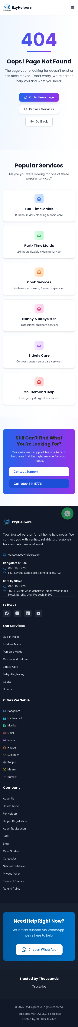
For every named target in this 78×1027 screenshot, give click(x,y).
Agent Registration (14, 828)
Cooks (7, 681)
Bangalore (11, 710)
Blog (6, 843)
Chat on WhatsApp (39, 949)
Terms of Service (13, 881)
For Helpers (10, 813)
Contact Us (10, 858)
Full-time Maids (12, 644)
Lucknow (11, 754)
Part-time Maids (12, 651)
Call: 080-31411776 (28, 484)
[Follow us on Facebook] (7, 613)
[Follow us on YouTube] (38, 613)
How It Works (11, 806)
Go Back (39, 121)
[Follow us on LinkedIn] (28, 613)
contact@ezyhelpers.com (24, 554)
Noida (9, 740)
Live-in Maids (11, 636)
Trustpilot (39, 986)
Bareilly (10, 776)
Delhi (8, 732)
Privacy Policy (12, 873)
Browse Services (39, 109)
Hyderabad (12, 718)
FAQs (6, 836)
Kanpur (9, 762)
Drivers (7, 689)
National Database (14, 866)
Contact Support (26, 471)
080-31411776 (17, 568)
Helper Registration (15, 821)
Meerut (9, 769)
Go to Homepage (39, 97)
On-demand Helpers (15, 659)
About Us (8, 798)
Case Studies (11, 851)
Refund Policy (11, 888)
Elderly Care (10, 666)
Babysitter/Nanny (13, 674)
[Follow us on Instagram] (17, 613)
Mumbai (10, 725)
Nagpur (10, 747)
